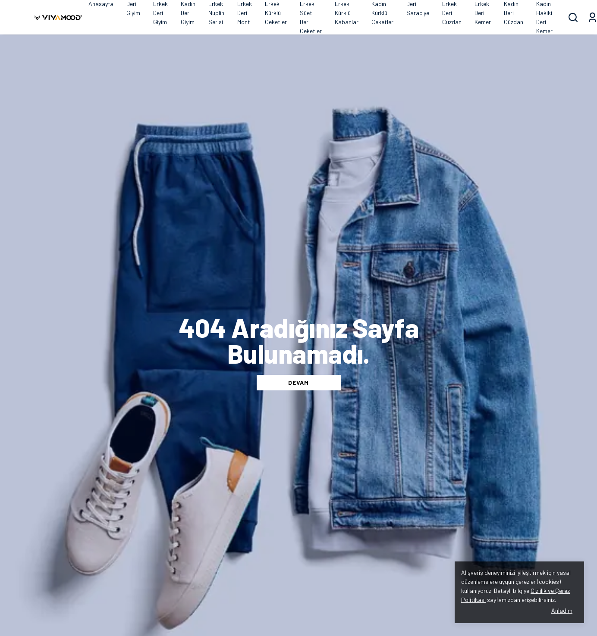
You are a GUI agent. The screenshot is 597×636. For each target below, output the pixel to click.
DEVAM (298, 382)
